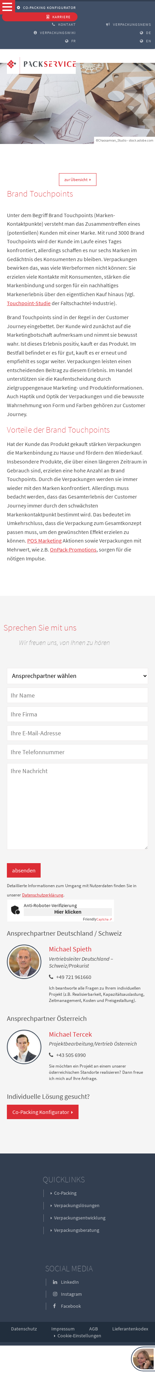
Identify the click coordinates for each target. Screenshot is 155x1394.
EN (145, 40)
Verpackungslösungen (77, 1205)
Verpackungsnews (128, 24)
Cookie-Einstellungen (79, 1335)
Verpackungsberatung (76, 1230)
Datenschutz (24, 1329)
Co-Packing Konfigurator (46, 7)
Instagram (67, 1294)
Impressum (63, 1329)
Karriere (58, 16)
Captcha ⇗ (97, 919)
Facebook (67, 1306)
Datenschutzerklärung (42, 895)
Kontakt (64, 24)
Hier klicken (68, 912)
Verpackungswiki (55, 32)
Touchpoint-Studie (29, 303)
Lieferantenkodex (130, 1329)
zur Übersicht (75, 179)
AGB (93, 1329)
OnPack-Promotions (73, 549)
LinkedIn (66, 1282)
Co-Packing (65, 1193)
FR (70, 40)
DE (145, 32)
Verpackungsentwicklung (79, 1218)
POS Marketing (44, 540)
